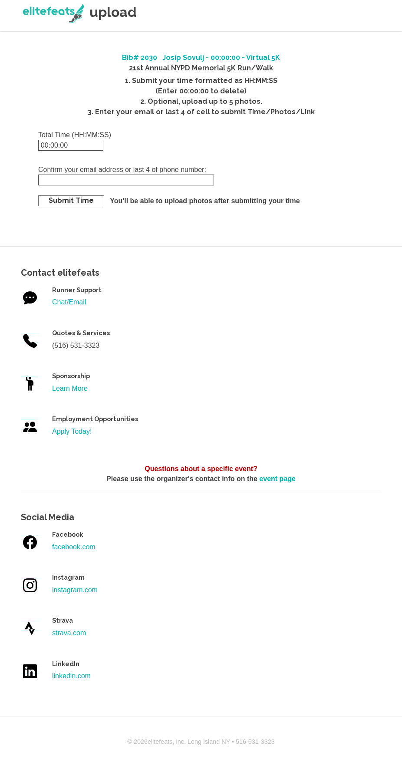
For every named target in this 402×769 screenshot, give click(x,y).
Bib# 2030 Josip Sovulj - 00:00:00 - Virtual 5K (201, 57)
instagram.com (75, 590)
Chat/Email (69, 302)
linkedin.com (71, 676)
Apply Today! (72, 431)
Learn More (70, 388)
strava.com (69, 633)
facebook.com (74, 547)
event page (277, 478)
